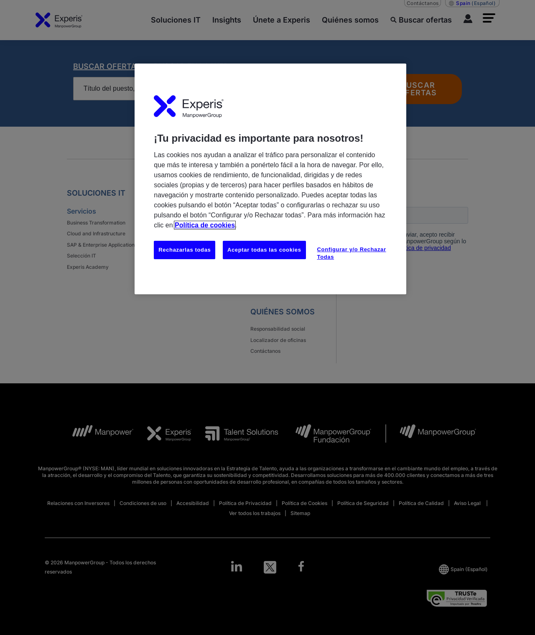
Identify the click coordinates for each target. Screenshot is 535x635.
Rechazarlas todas (184, 250)
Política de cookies (205, 225)
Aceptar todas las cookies (264, 250)
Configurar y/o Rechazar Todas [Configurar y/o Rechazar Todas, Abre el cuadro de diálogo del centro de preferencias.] (351, 253)
